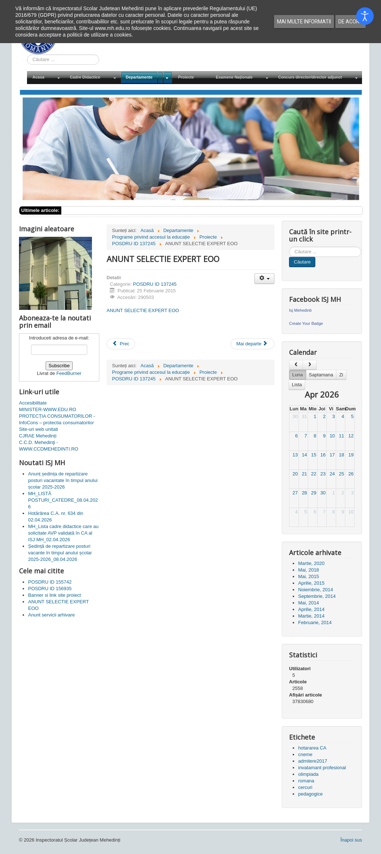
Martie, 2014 (311, 616)
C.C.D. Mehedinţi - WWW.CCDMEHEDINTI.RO (48, 446)
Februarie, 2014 (315, 622)
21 (304, 474)
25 (341, 474)
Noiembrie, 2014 (315, 589)
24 (332, 474)
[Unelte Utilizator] (264, 278)
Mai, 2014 (308, 603)
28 (304, 493)
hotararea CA (312, 748)
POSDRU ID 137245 (155, 284)
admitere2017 (312, 761)
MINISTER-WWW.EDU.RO (47, 409)
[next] (309, 365)
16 (323, 455)
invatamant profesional (322, 767)
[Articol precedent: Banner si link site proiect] (121, 343)
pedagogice (310, 794)
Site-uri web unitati (38, 429)
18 (341, 455)
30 (294, 416)
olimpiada (308, 774)
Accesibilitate (33, 403)
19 (351, 455)
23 (323, 474)
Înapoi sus (351, 840)
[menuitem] (45, 77)
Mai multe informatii (304, 21)
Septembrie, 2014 (317, 596)
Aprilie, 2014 (311, 609)
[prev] (296, 365)
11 (341, 436)
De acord (350, 21)
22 (313, 474)
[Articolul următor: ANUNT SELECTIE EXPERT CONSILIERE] (252, 343)
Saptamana (321, 374)
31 (304, 416)
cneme (305, 754)
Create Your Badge (306, 323)
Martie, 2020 (311, 563)
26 (351, 474)
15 (313, 455)
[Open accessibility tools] (365, 16)
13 (294, 455)
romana (306, 780)
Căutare (302, 262)
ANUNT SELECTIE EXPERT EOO (143, 310)
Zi (341, 374)
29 (313, 493)
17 (332, 455)
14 (304, 455)
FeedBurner (68, 373)
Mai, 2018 (308, 570)
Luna (297, 374)
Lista (297, 384)
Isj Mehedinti (300, 310)
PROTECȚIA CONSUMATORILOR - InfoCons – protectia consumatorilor (57, 419)
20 (294, 474)
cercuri (305, 787)
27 (294, 493)
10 (332, 436)
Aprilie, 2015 (311, 583)
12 (351, 436)
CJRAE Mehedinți (38, 436)
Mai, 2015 (308, 576)
